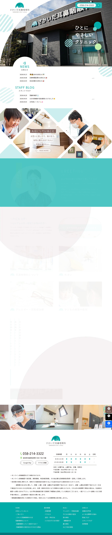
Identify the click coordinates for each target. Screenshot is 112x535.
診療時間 (48, 495)
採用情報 (85, 508)
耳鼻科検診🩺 (34, 95)
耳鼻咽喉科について (22, 505)
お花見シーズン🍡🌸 (36, 102)
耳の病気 (66, 502)
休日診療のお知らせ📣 (37, 81)
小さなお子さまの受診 (52, 505)
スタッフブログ (87, 505)
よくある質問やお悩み (89, 499)
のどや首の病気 (68, 511)
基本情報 (47, 492)
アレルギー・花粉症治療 (71, 495)
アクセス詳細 (42, 447)
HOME (18, 492)
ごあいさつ (19, 499)
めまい (65, 492)
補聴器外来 (67, 505)
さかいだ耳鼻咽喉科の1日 (24, 502)
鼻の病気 (66, 508)
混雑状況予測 (86, 495)
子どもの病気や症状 (69, 499)
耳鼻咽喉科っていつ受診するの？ (27, 508)
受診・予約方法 (50, 502)
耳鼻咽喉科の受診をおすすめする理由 (28, 511)
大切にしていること (22, 495)
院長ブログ (85, 502)
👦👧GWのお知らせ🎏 (37, 74)
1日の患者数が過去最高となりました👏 (42, 98)
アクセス (48, 499)
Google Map (27, 447)
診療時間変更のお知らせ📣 (38, 78)
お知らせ (85, 492)
